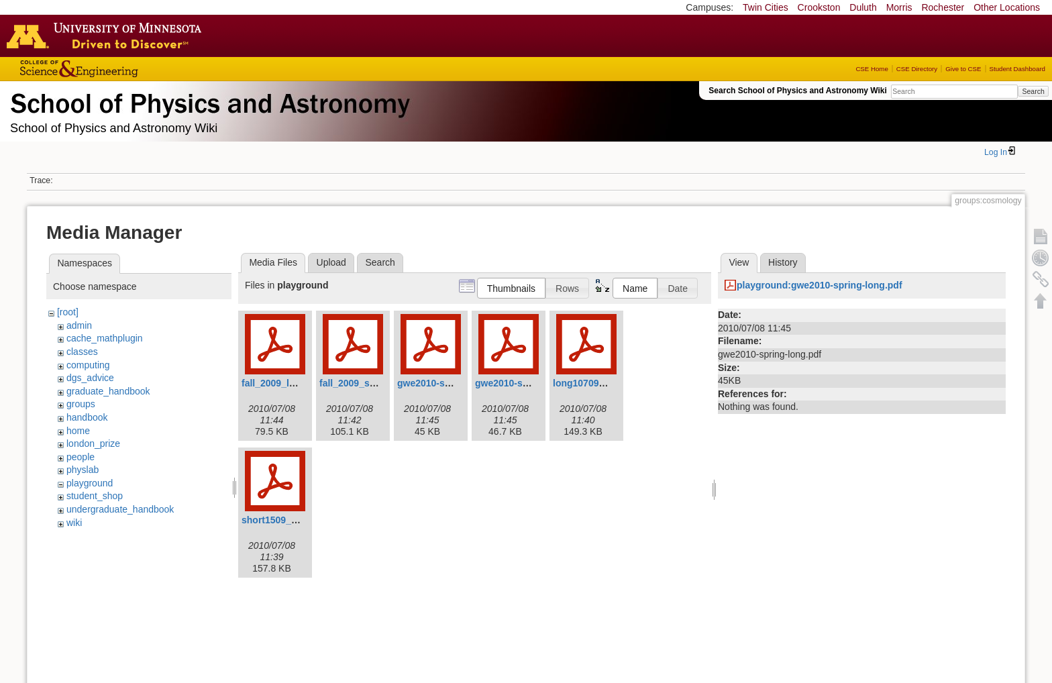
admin (79, 325)
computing (88, 365)
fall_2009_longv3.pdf (288, 383)
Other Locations (1007, 7)
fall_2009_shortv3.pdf (367, 383)
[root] (67, 312)
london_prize (93, 443)
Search (1033, 91)
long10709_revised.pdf (603, 383)
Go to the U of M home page (107, 35)
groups (80, 404)
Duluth (862, 7)
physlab (82, 469)
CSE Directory (916, 68)
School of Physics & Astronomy (208, 100)
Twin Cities (765, 7)
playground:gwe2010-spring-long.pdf (819, 285)
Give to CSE (963, 68)
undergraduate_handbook (120, 509)
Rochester (942, 7)
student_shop (94, 495)
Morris (899, 7)
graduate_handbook (108, 391)
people (80, 457)
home (78, 430)
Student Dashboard (1017, 68)
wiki (74, 522)
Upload (331, 262)
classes (82, 351)
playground (89, 483)
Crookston (819, 7)
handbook (87, 417)
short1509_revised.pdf (291, 520)
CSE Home (871, 68)
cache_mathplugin (104, 338)
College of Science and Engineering (120, 69)
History (783, 262)
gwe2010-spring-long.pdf (453, 383)
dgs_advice (90, 377)
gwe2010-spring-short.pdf (532, 383)
